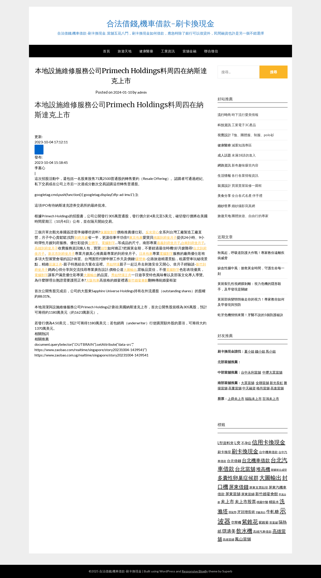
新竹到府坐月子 (51, 269)
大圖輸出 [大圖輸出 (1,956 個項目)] (270, 477)
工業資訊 (168, 51)
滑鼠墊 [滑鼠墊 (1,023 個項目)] (232, 512)
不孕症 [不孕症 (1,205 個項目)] (246, 443)
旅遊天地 (125, 51)
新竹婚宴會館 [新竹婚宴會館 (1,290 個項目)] (266, 494)
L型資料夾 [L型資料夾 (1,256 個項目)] (226, 443)
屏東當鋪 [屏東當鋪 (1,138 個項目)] (248, 494)
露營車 (151, 259)
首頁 (106, 51)
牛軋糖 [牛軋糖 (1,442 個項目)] (272, 511)
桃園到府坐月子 (167, 237)
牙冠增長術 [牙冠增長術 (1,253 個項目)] (246, 512)
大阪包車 (114, 280)
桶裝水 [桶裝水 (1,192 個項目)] (274, 502)
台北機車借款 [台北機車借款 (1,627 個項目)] (256, 460)
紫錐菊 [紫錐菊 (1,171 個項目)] (264, 522)
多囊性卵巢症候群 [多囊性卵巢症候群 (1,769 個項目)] (238, 478)
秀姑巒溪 (128, 264)
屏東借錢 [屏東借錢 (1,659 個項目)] (239, 487)
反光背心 (154, 232)
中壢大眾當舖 (272, 372)
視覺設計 (224, 135)
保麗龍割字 (109, 232)
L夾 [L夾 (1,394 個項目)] (237, 442)
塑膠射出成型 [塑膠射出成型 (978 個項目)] (279, 469)
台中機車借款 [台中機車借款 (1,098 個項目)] (268, 452)
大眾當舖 (247, 383)
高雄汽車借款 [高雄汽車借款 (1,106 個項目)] (262, 531)
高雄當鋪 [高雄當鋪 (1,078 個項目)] (228, 539)
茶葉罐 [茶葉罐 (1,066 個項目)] (273, 522)
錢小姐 (260, 351)
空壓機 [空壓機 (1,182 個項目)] (236, 522)
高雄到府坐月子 (51, 248)
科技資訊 (224, 125)
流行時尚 (224, 115)
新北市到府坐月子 (70, 253)
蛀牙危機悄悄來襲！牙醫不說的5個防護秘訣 (250, 315)
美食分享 (224, 195)
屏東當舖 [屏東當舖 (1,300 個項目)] (233, 494)
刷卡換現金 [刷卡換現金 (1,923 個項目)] (245, 451)
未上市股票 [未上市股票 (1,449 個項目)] (245, 501)
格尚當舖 (263, 388)
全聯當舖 (262, 383)
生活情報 (224, 175)
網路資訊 (224, 165)
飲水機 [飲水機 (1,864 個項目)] (244, 531)
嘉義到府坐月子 (170, 243)
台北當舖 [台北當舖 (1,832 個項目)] (245, 469)
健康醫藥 (146, 51)
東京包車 (137, 237)
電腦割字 (109, 243)
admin (143, 92)
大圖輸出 (147, 269)
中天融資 (249, 388)
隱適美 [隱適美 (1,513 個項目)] (229, 531)
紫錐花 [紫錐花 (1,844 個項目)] (250, 521)
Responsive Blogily (195, 571)
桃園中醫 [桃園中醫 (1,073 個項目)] (262, 502)
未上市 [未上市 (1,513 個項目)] (227, 501)
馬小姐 (271, 351)
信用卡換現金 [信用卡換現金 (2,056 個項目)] (268, 442)
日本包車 (156, 253)
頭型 (110, 248)
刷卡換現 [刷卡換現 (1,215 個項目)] (224, 452)
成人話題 (224, 155)
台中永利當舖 (251, 372)
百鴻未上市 (270, 399)
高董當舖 (235, 388)
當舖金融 (189, 51)
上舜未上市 (236, 399)
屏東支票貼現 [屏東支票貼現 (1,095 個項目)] (258, 487)
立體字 (93, 243)
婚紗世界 (224, 206)
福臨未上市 (253, 399)
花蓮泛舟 (70, 264)
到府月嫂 (81, 237)
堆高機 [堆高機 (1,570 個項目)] (263, 469)
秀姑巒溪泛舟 (141, 275)
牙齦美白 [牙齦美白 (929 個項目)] (260, 512)
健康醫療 (224, 145)
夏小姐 (249, 351)
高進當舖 (277, 388)
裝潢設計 (224, 185)
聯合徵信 (211, 51)
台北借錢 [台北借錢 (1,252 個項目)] (234, 461)
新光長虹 (276, 383)
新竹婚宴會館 (161, 280)
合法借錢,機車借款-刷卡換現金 (160, 22)
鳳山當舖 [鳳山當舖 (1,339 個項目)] (243, 539)
